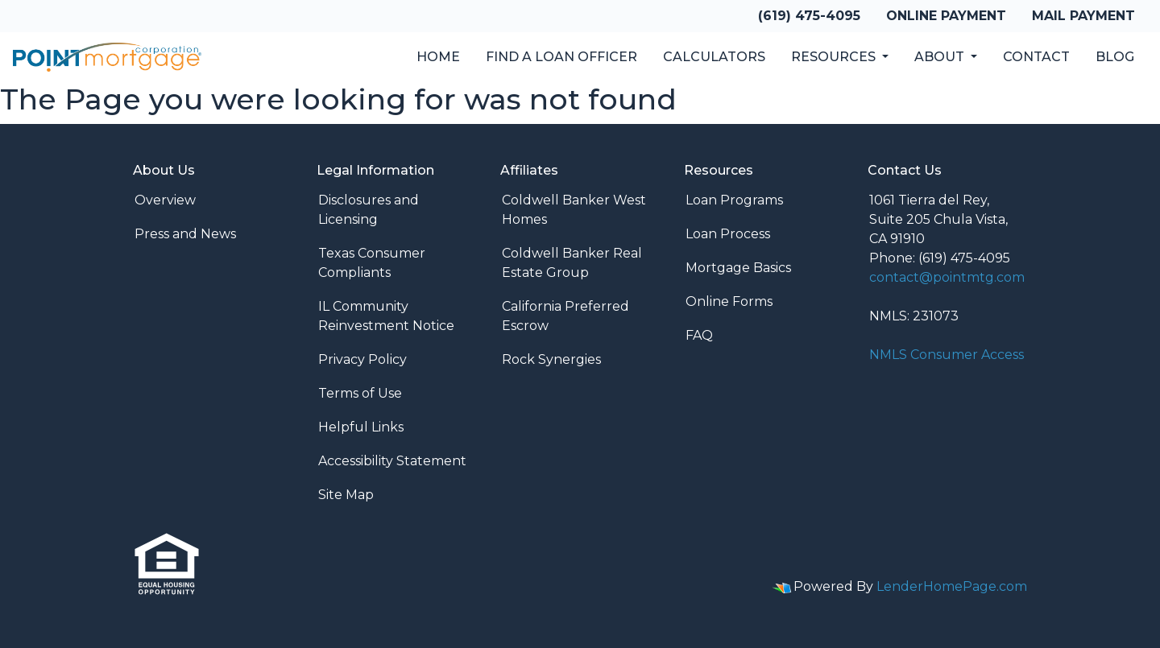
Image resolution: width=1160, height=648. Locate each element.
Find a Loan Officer (561, 56)
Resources (835, 56)
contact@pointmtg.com (947, 277)
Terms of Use (360, 393)
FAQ (699, 335)
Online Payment (946, 15)
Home (438, 56)
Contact (1036, 56)
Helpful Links (361, 427)
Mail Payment (1083, 15)
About (940, 56)
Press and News (185, 233)
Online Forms (729, 301)
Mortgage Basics (738, 267)
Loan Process (728, 233)
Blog (1115, 56)
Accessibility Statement (392, 460)
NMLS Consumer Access (946, 354)
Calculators (714, 56)
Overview (165, 200)
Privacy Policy (362, 359)
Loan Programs (734, 200)
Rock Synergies (551, 359)
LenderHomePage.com (951, 586)
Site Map (346, 494)
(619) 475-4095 (809, 15)
